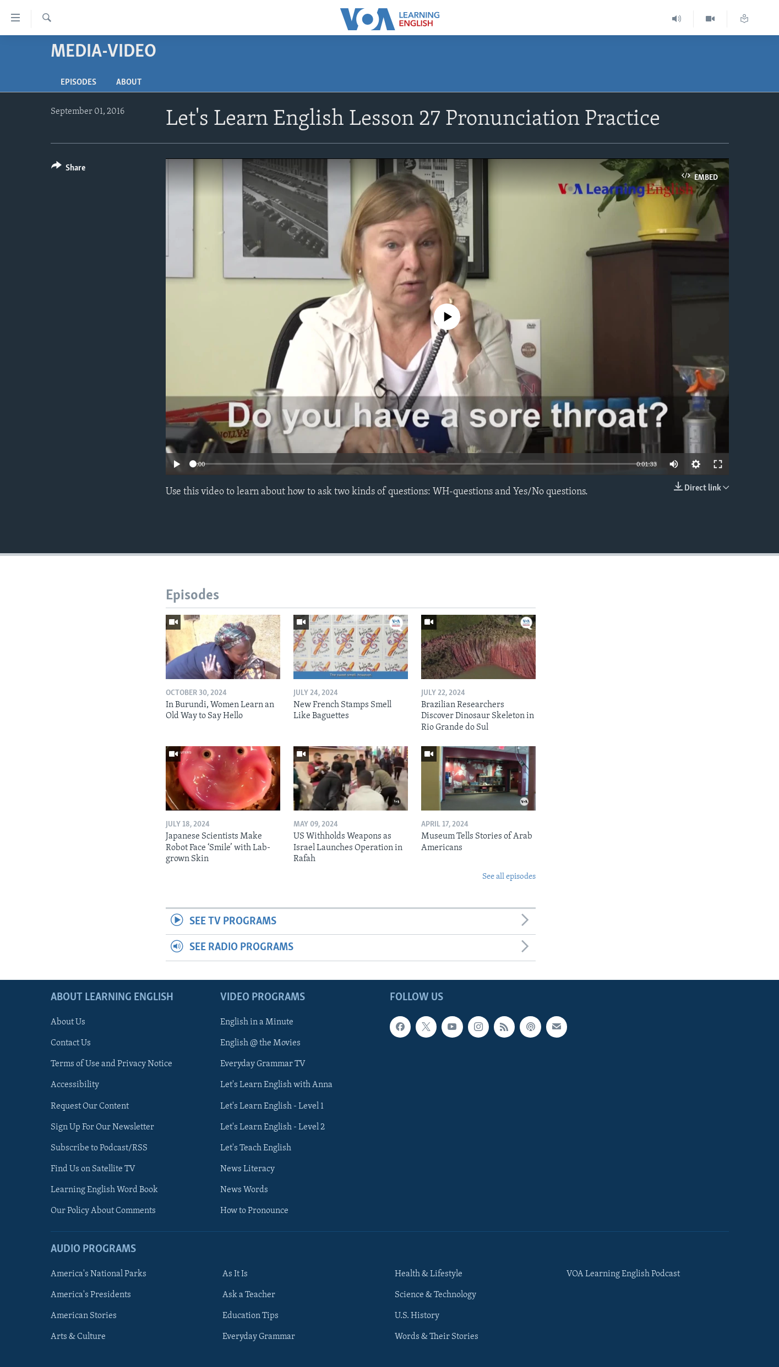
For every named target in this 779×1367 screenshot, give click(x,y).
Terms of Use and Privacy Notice (111, 1064)
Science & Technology (435, 1295)
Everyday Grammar (258, 1336)
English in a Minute (256, 1022)
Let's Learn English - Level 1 (272, 1105)
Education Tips (250, 1315)
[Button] (68, 169)
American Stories (84, 1315)
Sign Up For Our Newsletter (102, 1126)
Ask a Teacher (248, 1295)
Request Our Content (90, 1105)
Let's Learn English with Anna (276, 1085)
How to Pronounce (254, 1210)
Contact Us (71, 1043)
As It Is (235, 1274)
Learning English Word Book (104, 1190)
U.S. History (417, 1315)
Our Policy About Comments (103, 1210)
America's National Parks (98, 1274)
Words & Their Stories (436, 1336)
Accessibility (75, 1085)
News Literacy (247, 1168)
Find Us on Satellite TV (93, 1168)
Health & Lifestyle (428, 1274)
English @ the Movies (260, 1043)
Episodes (78, 82)
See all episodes (509, 877)
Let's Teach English (255, 1147)
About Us (68, 1022)
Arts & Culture (78, 1336)
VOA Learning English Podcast (623, 1274)
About (128, 82)
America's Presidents (91, 1295)
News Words (244, 1190)
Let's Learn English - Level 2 (272, 1126)
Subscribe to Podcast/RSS (99, 1147)
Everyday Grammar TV (263, 1064)
